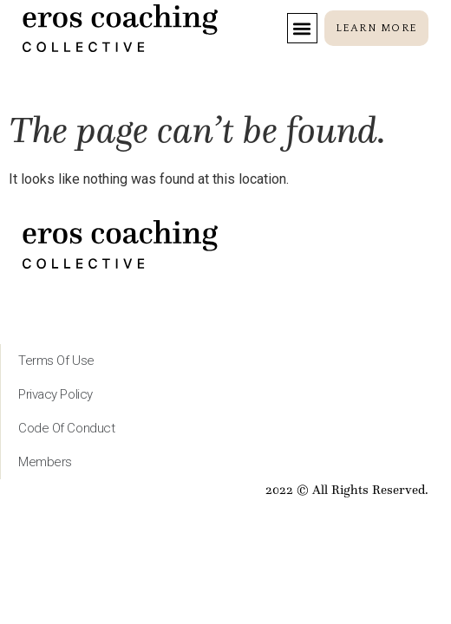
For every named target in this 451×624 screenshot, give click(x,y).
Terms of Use (56, 360)
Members (45, 462)
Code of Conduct (66, 428)
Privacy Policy (55, 394)
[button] (302, 28)
